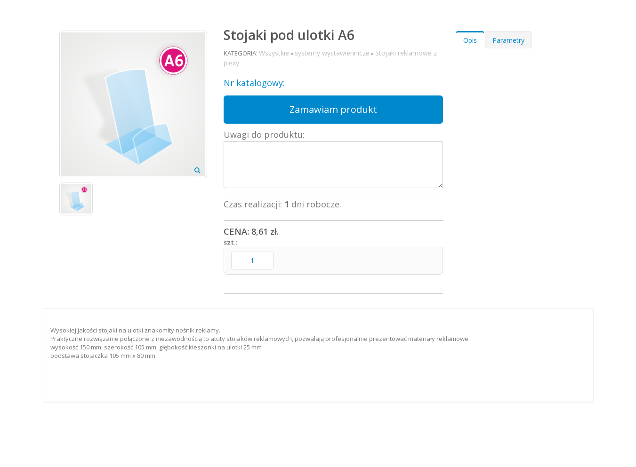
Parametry (508, 40)
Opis (470, 40)
